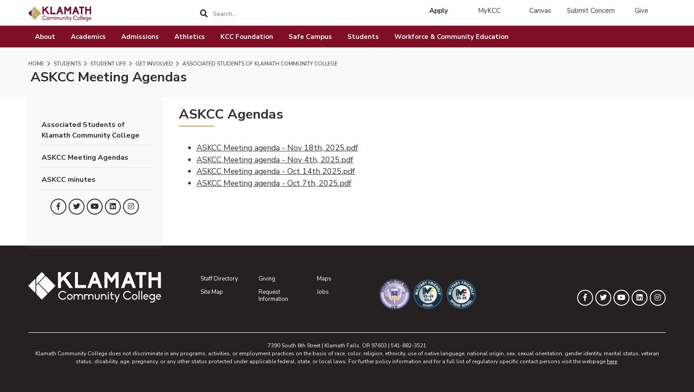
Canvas (540, 10)
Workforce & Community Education (451, 36)
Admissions (140, 36)
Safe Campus (310, 36)
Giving (266, 279)
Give (641, 10)
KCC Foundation (246, 36)
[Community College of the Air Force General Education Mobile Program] (389, 294)
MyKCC (489, 10)
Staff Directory (219, 279)
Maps (324, 279)
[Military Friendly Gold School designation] (422, 294)
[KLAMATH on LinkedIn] (113, 207)
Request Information (273, 295)
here (612, 361)
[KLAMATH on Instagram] (131, 207)
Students (363, 36)
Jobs (323, 292)
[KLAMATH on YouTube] (95, 207)
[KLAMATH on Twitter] (77, 207)
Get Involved (153, 63)
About (45, 36)
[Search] (204, 13)
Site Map (211, 292)
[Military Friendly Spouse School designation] (456, 294)
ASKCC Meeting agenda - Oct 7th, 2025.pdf (274, 183)
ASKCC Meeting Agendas (85, 157)
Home (36, 63)
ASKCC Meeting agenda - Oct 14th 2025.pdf (276, 171)
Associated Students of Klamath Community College (259, 63)
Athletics (189, 36)
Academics (88, 36)
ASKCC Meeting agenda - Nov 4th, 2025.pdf (275, 159)
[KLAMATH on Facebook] (58, 207)
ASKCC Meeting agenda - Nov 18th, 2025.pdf (277, 147)
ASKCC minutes (69, 179)
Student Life (107, 63)
